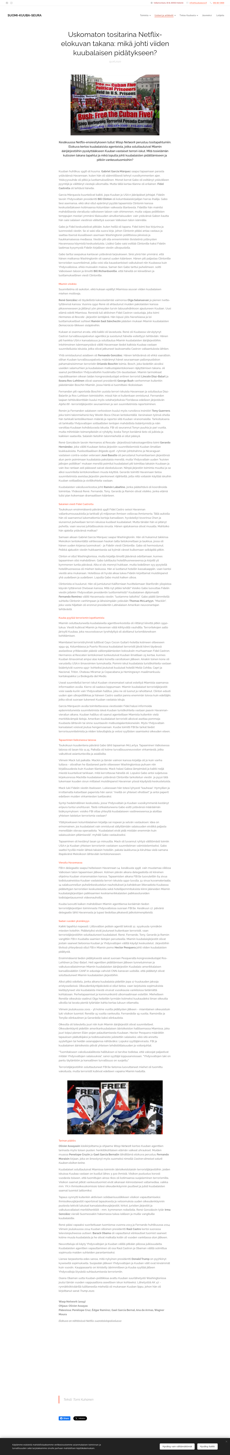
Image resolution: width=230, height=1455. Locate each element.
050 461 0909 (218, 2)
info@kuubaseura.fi (198, 2)
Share (64, 1418)
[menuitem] (142, 15)
